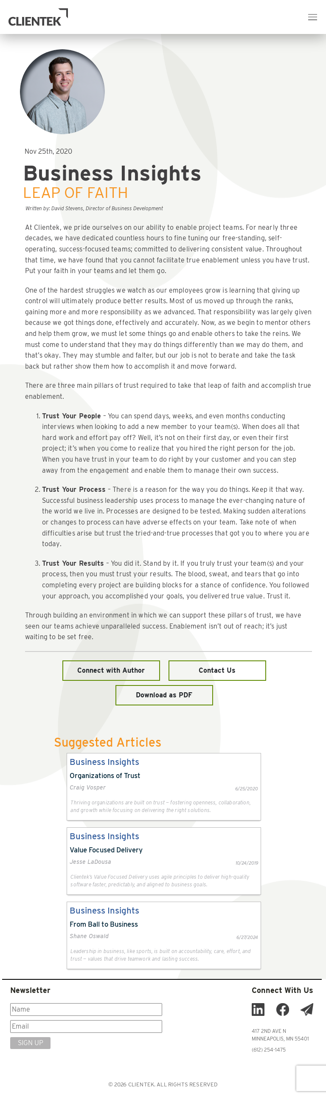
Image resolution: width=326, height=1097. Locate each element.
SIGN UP (30, 1043)
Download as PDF (164, 695)
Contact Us (217, 670)
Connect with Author (111, 670)
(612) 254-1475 (269, 1049)
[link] (164, 787)
